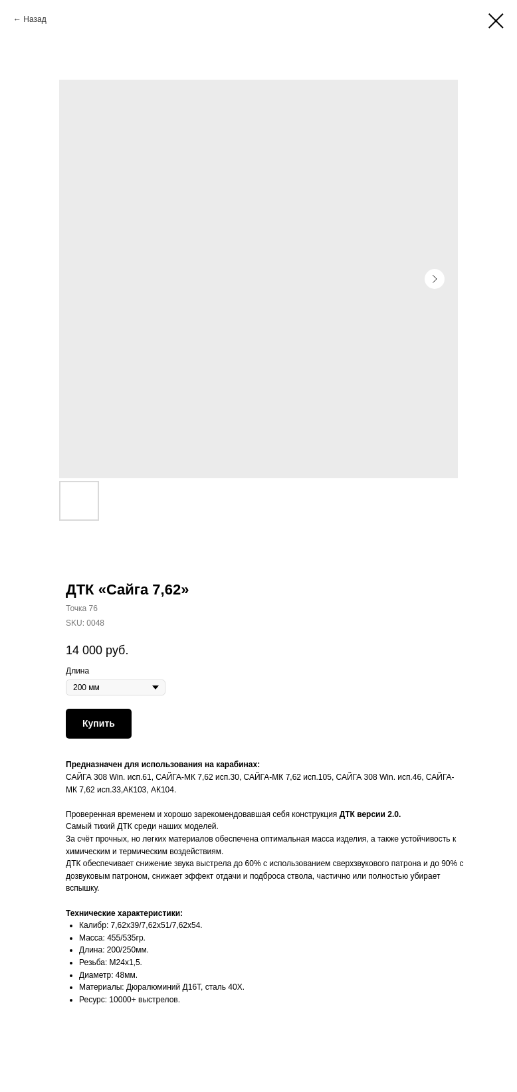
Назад (34, 19)
